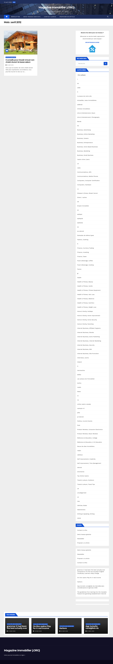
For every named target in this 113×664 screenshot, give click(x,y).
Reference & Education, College (87, 438)
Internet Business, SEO (84, 349)
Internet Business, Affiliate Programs (89, 328)
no (78, 400)
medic (79, 387)
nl (77, 395)
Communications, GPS (84, 172)
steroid (79, 467)
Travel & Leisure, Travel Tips (86, 484)
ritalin (79, 450)
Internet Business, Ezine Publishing (88, 336)
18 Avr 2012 (10, 65)
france (79, 269)
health (79, 277)
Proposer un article (67, 16)
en (78, 210)
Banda (79, 121)
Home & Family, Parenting (85, 324)
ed (78, 201)
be (78, 125)
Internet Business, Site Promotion (88, 353)
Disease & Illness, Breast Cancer (87, 193)
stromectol (80, 471)
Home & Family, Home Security (87, 320)
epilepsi (79, 214)
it (77, 366)
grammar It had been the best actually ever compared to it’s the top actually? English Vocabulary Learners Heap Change (91, 571)
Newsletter (15, 16)
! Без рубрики (81, 75)
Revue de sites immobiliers (85, 446)
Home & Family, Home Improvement (88, 315)
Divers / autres (82, 197)
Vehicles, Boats (82, 505)
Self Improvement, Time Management (89, 463)
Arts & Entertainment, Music (86, 113)
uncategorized (81, 493)
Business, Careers (83, 138)
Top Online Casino (83, 476)
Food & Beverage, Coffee (85, 260)
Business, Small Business (85, 155)
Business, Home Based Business (87, 147)
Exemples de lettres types (85, 235)
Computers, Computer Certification (88, 180)
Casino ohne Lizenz (83, 159)
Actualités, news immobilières (86, 100)
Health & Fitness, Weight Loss (86, 307)
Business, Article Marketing (85, 134)
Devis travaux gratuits (31, 16)
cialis (79, 168)
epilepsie (80, 218)
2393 (78, 87)
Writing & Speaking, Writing (85, 514)
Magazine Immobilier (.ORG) (57, 7)
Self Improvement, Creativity (86, 459)
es (78, 227)
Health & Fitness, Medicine (85, 298)
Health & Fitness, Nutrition (85, 303)
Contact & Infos (50, 16)
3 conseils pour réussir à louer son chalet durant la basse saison (20, 61)
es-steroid (80, 231)
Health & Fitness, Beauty (85, 282)
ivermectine (81, 370)
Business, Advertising (84, 130)
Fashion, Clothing (82, 239)
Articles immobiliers (11, 57)
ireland (79, 362)
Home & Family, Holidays (85, 311)
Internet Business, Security (85, 345)
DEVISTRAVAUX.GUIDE (92, 42)
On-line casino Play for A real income (89, 577)
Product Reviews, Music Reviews (87, 433)
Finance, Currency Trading (85, 248)
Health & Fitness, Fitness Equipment (89, 290)
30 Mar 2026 (11, 631)
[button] (107, 16)
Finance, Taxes (82, 256)
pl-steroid (80, 417)
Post (78, 425)
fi (77, 244)
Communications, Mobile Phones (87, 176)
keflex (79, 374)
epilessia (80, 222)
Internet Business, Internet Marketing (89, 341)
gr (77, 273)
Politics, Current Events (84, 421)
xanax (79, 518)
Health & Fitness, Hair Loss (85, 294)
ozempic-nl (80, 408)
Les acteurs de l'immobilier (86, 379)
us (78, 497)
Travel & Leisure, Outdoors (85, 480)
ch (78, 163)
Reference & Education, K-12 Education (89, 442)
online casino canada (84, 404)
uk (78, 488)
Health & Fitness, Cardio (85, 286)
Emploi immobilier (83, 206)
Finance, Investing (83, 252)
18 (78, 83)
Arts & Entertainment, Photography (88, 117)
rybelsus (80, 455)
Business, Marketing (83, 151)
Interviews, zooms (83, 358)
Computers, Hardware (84, 185)
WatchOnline (81, 509)
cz (78, 189)
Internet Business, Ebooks (85, 332)
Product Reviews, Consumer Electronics (90, 429)
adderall (79, 104)
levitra (79, 383)
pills (78, 412)
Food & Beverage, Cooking (85, 265)
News (79, 391)
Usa (78, 501)
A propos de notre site (84, 96)
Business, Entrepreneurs (85, 142)
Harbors (79, 582)
